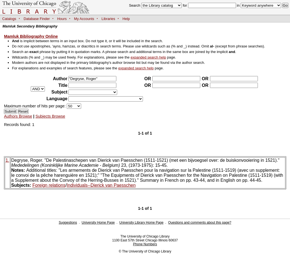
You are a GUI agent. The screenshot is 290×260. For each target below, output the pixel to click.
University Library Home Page (141, 222)
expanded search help (148, 57)
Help (126, 19)
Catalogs (9, 19)
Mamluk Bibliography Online (31, 36)
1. (7, 160)
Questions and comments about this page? (199, 222)
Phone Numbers (145, 244)
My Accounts (84, 19)
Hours (62, 19)
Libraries (108, 19)
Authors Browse (18, 116)
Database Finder (37, 19)
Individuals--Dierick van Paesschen (101, 185)
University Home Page (98, 222)
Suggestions (68, 222)
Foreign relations (48, 185)
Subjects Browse (50, 116)
